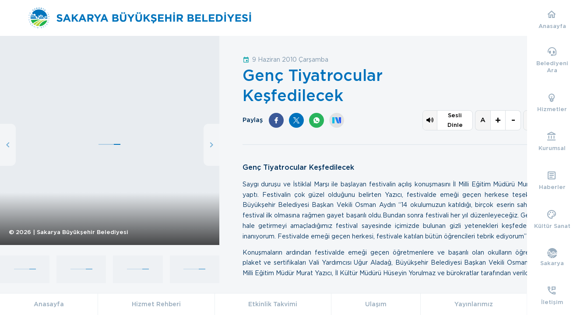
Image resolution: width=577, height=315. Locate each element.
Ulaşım (376, 304)
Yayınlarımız (473, 304)
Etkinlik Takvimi (272, 304)
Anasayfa (49, 304)
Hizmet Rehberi (156, 304)
